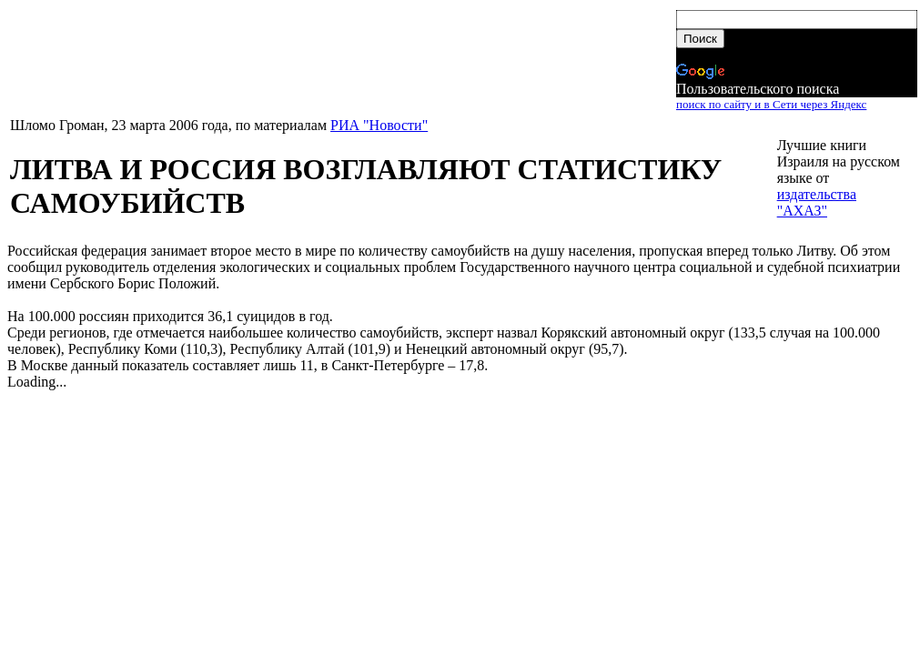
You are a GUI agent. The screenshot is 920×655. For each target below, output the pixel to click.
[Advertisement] (341, 61)
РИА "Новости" (379, 125)
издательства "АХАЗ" (816, 202)
